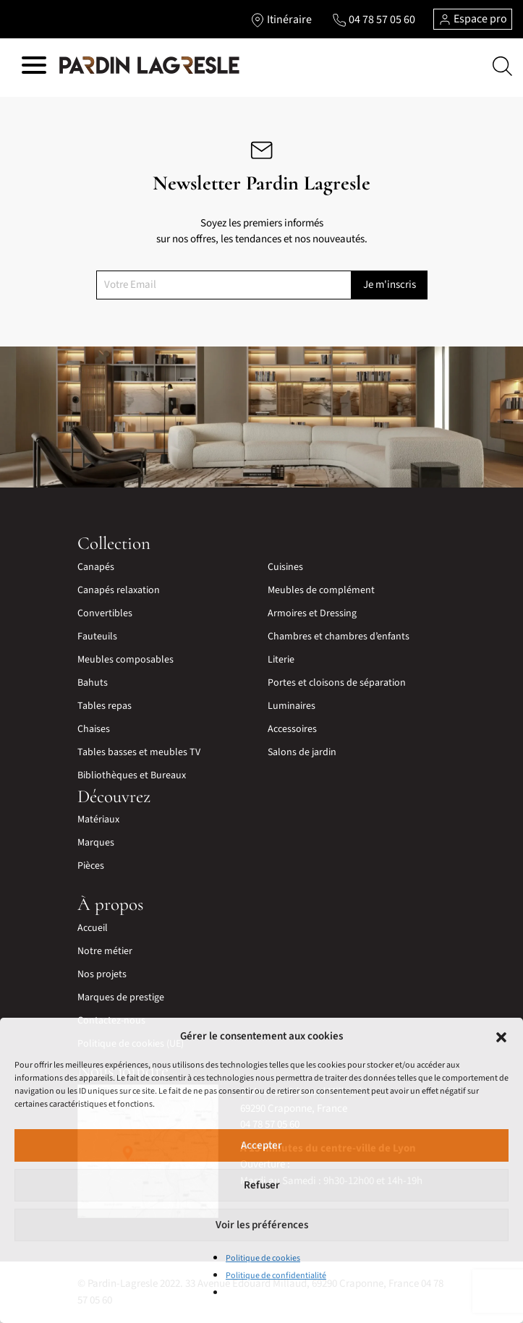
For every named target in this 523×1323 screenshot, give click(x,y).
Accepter (261, 1145)
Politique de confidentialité (276, 1275)
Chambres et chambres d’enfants (338, 636)
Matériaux (98, 819)
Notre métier (104, 951)
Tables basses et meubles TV (138, 752)
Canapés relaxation (118, 590)
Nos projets (102, 974)
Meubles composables (125, 659)
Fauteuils (97, 636)
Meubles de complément (321, 590)
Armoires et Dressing (312, 613)
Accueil (92, 928)
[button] (501, 1036)
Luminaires (291, 706)
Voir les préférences (262, 1225)
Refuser (262, 1185)
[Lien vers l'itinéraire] (281, 19)
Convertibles (104, 613)
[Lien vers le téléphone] (373, 19)
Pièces (90, 866)
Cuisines (285, 567)
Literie (281, 659)
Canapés (95, 567)
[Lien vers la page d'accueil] (149, 65)
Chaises (93, 729)
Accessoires (292, 729)
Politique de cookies (263, 1258)
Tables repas (104, 706)
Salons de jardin (302, 752)
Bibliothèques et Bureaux (131, 775)
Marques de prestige (120, 997)
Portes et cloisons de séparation (337, 683)
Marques (95, 842)
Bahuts (92, 683)
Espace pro (472, 19)
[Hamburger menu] (34, 67)
